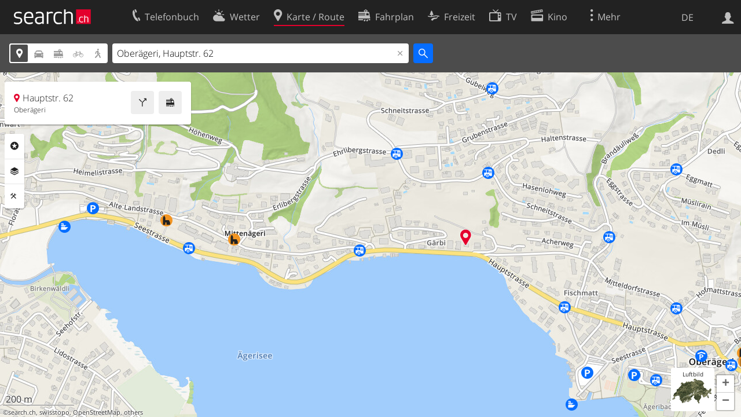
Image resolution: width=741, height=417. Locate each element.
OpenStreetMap (96, 412)
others (133, 412)
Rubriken (14, 146)
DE (687, 17)
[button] (725, 384)
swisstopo (54, 412)
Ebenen (14, 171)
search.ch (22, 412)
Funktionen (14, 196)
